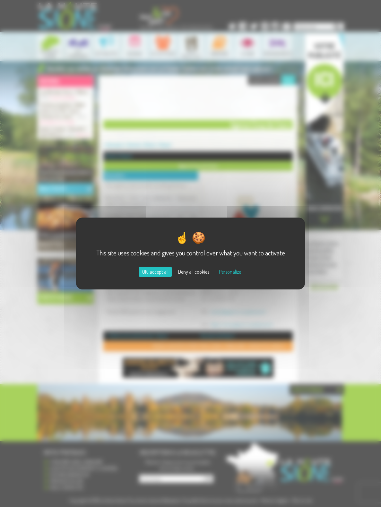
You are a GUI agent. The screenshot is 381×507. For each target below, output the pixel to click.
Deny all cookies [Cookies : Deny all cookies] (193, 272)
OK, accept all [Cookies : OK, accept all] (155, 272)
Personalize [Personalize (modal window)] (230, 272)
